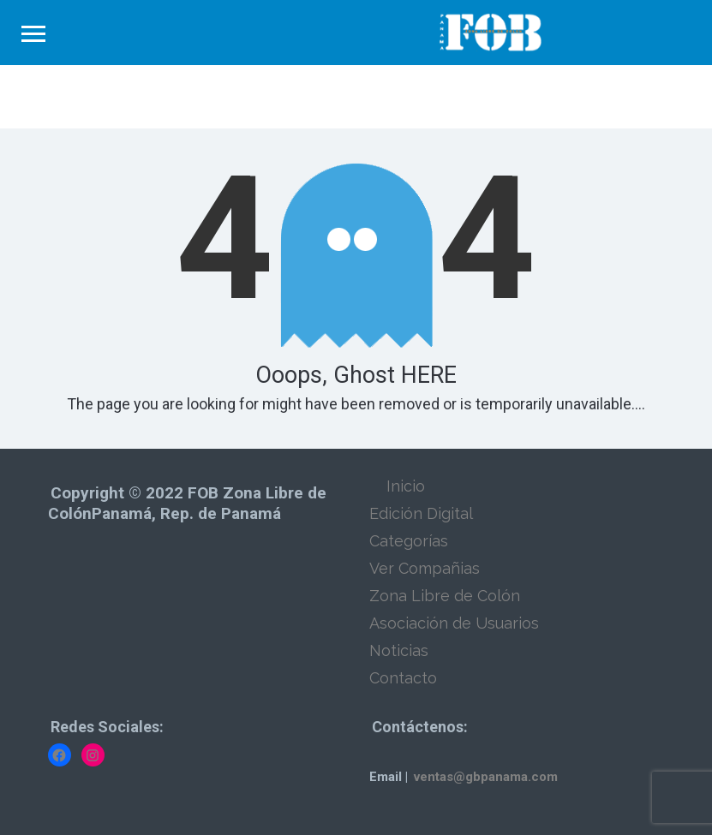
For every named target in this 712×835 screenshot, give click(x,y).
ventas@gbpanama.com (486, 776)
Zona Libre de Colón (444, 596)
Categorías (408, 541)
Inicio (405, 486)
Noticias (398, 650)
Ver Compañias (424, 568)
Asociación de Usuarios (454, 623)
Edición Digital (421, 513)
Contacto (403, 678)
